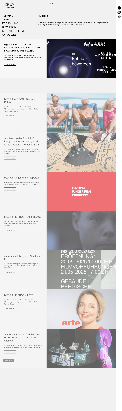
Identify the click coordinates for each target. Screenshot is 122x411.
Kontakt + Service (14, 31)
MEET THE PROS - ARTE (18, 316)
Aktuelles (51, 4)
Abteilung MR (42, 4)
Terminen (81, 25)
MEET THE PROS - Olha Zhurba (22, 237)
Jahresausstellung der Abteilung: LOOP (22, 278)
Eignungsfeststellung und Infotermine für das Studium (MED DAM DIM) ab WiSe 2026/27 (23, 47)
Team (5, 19)
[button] (119, 7)
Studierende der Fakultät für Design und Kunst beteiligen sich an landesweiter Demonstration (22, 162)
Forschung (10, 23)
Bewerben (9, 27)
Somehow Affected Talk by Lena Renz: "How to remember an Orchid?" (22, 358)
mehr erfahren (10, 64)
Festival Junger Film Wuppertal (21, 198)
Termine (7, 15)
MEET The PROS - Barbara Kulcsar (19, 121)
